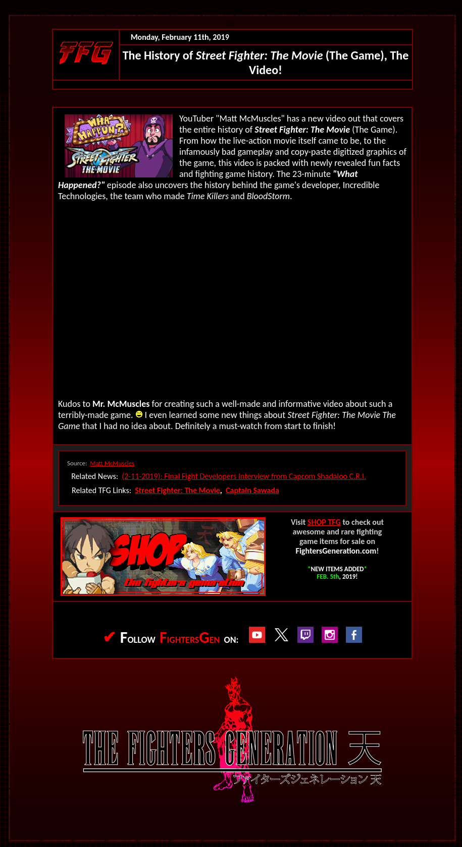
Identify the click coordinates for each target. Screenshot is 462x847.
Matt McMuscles (112, 463)
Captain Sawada (252, 490)
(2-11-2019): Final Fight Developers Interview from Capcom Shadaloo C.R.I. (244, 476)
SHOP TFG (324, 522)
